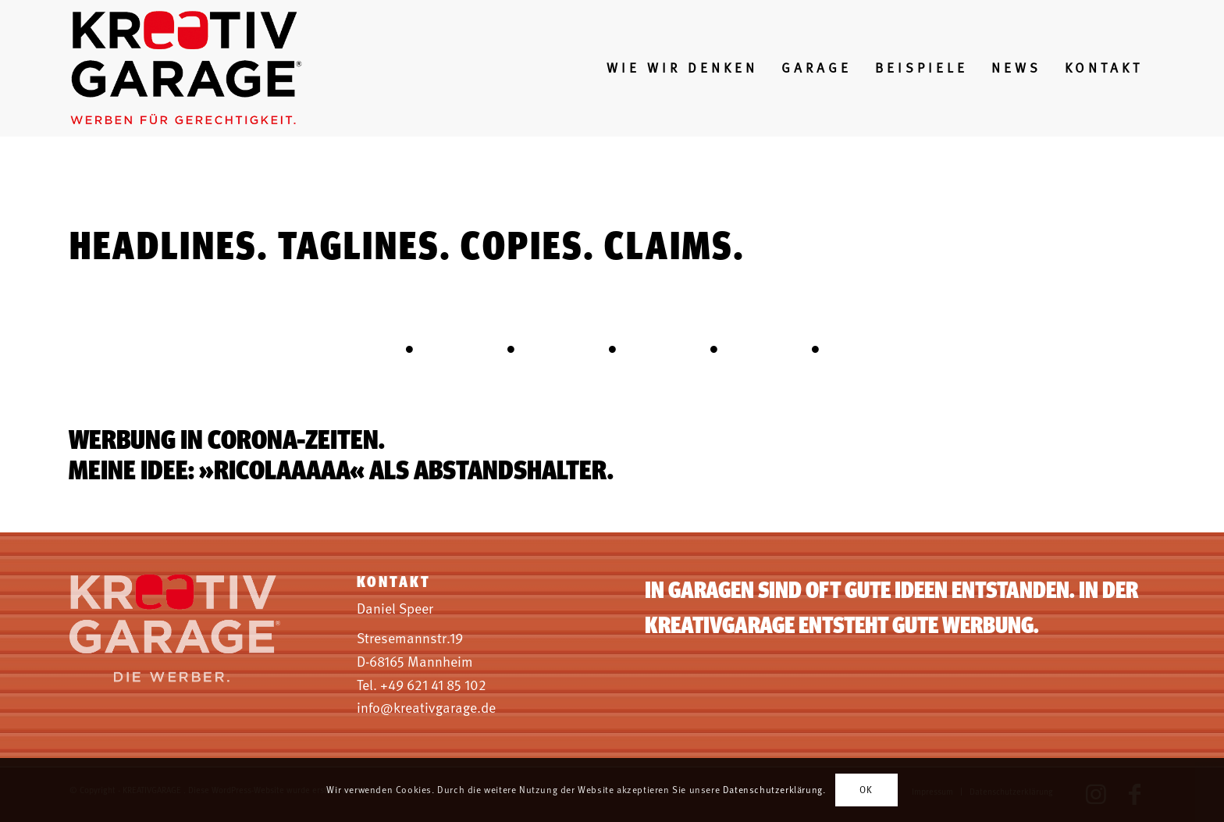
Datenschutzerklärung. (774, 789)
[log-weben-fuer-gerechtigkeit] (188, 68)
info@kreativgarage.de (426, 708)
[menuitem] (682, 68)
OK (865, 789)
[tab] (409, 356)
